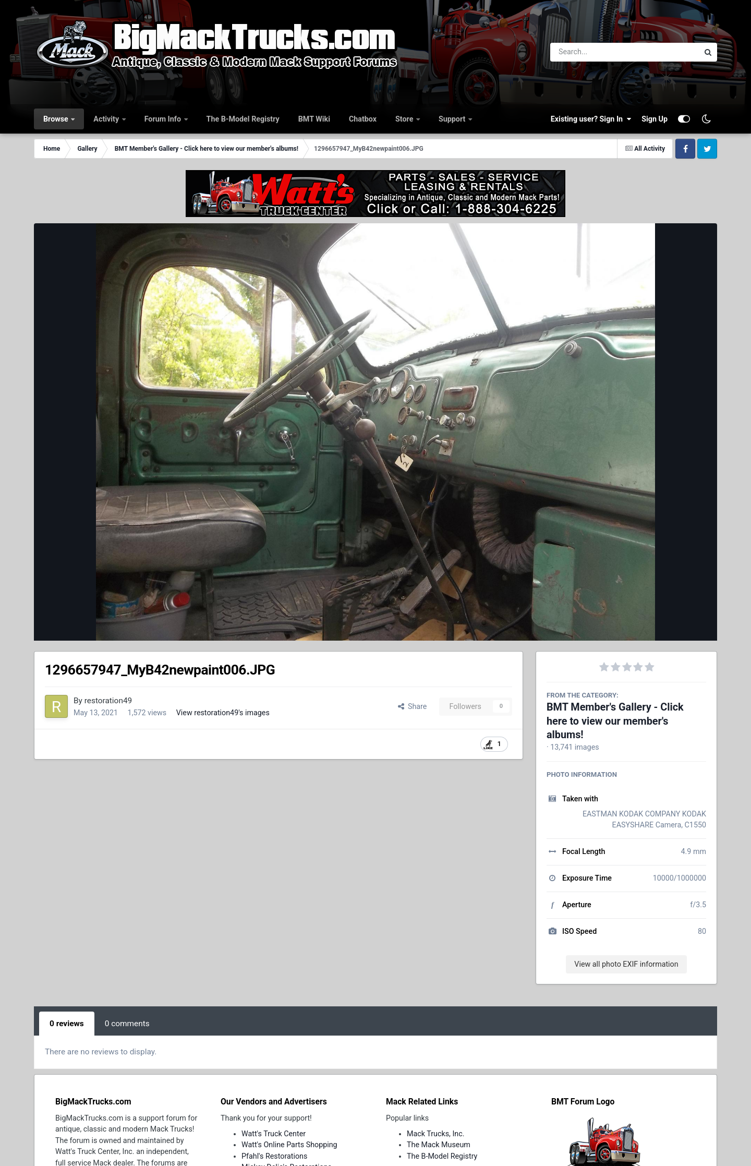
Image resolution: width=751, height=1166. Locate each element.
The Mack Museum (438, 1144)
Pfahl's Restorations (274, 1156)
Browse (56, 119)
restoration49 (108, 700)
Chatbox (363, 119)
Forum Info (163, 119)
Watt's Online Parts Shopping (289, 1144)
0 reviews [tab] (67, 1023)
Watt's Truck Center (273, 1133)
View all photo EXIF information (626, 964)
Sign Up (654, 119)
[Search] (595, 52)
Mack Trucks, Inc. (436, 1133)
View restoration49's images (223, 712)
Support (453, 119)
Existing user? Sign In (591, 119)
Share (412, 706)
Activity (106, 119)
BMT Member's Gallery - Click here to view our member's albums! (615, 721)
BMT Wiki (314, 119)
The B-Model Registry (243, 119)
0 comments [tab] (127, 1023)
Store (405, 119)
